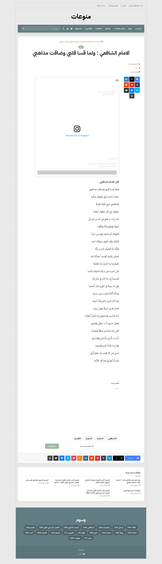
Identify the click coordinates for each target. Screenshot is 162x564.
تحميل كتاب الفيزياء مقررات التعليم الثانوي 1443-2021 (97, 481)
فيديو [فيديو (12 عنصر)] (25, 534)
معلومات (98, 28)
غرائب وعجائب (119, 28)
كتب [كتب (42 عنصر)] (88, 540)
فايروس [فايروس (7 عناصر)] (42, 534)
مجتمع (107, 28)
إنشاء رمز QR (101, 5)
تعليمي (89, 28)
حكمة (99, 438)
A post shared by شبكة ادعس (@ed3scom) (77, 172)
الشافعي (111, 438)
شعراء (88, 438)
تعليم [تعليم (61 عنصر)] (136, 534)
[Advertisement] (70, 66)
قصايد (76, 438)
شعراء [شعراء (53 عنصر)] (88, 534)
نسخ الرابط (52, 446)
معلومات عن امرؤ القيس (131, 490)
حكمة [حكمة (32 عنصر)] (120, 534)
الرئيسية (138, 28)
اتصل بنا (123, 5)
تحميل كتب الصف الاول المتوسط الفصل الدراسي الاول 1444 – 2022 (66, 481)
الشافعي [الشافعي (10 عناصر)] (83, 528)
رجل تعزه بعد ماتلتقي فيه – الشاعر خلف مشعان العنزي (128, 481)
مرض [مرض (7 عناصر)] (74, 540)
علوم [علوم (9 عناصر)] (57, 534)
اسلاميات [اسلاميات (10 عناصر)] (102, 528)
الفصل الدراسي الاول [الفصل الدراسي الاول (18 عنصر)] (33, 528)
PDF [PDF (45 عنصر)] (136, 528)
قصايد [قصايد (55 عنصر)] (104, 540)
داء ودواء (78, 28)
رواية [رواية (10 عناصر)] (104, 534)
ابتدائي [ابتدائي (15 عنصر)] (120, 528)
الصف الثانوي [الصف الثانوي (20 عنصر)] (61, 528)
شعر (92, 41)
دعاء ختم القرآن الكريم (136, 5)
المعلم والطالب (113, 5)
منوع (130, 28)
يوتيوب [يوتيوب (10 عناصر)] (57, 540)
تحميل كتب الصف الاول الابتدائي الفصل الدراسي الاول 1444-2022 (98, 491)
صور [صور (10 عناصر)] (72, 534)
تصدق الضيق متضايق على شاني (37, 480)
